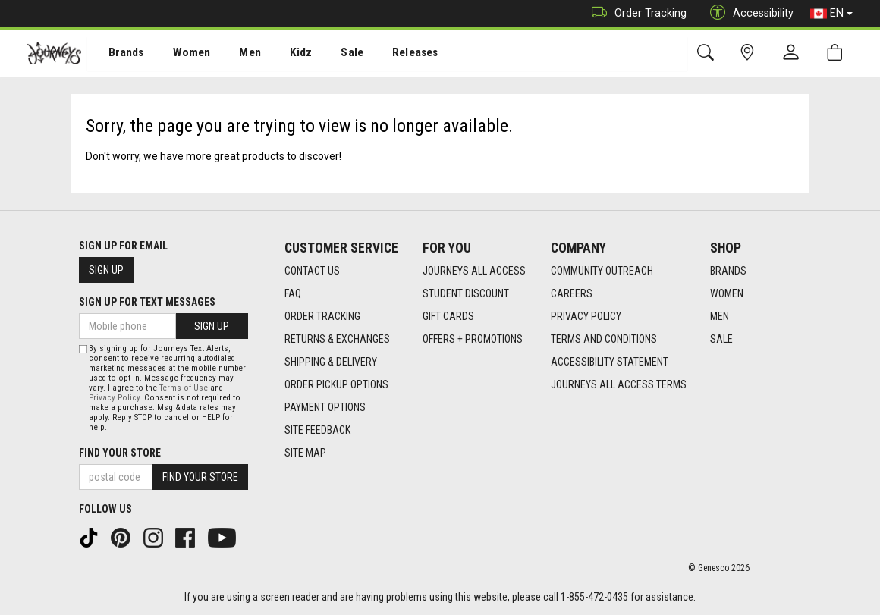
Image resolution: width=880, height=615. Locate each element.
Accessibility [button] (748, 13)
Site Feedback (317, 430)
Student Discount (466, 293)
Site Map (305, 453)
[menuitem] (118, 53)
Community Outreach (602, 271)
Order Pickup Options (336, 384)
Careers (571, 293)
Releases (392, 54)
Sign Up (106, 270)
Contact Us (312, 271)
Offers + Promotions (473, 339)
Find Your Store (120, 453)
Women (180, 54)
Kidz (284, 54)
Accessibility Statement (609, 362)
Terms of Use (183, 388)
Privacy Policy (586, 316)
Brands (117, 54)
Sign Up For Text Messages (147, 302)
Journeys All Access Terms (619, 384)
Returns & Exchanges (337, 339)
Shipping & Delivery (330, 362)
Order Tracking (635, 13)
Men (235, 54)
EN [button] (831, 13)
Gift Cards (448, 316)
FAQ (292, 293)
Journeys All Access (474, 271)
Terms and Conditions (604, 339)
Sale (332, 54)
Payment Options (325, 407)
